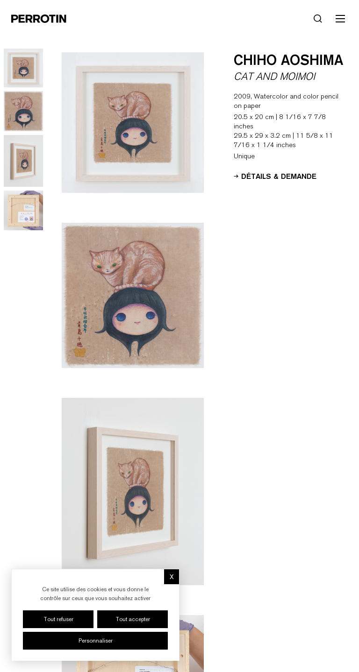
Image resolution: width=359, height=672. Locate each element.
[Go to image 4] (23, 210)
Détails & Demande (275, 175)
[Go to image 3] (23, 161)
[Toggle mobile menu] (340, 18)
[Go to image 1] (23, 68)
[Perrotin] (38, 18)
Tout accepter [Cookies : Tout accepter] (132, 619)
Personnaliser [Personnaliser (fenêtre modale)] (96, 640)
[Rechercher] (317, 18)
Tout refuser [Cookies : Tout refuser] (58, 619)
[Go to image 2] (23, 111)
